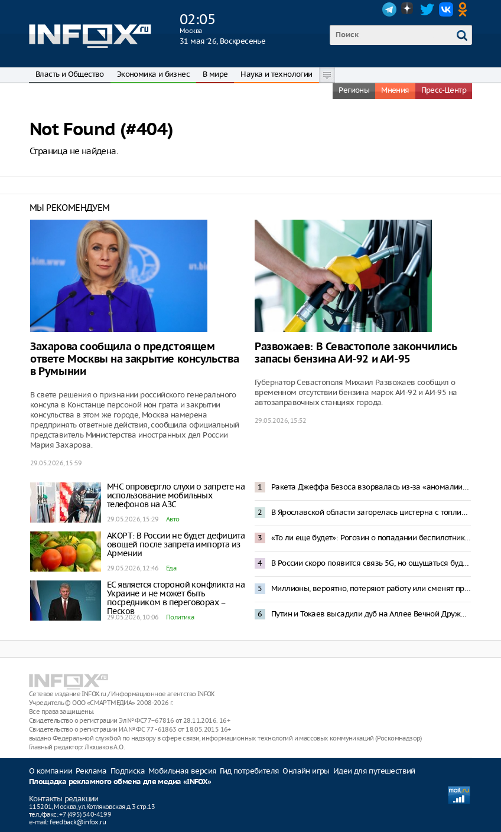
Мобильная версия (182, 770)
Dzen (408, 9)
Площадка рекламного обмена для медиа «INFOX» (120, 782)
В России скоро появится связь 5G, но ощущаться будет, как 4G (371, 563)
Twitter (427, 9)
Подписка (127, 770)
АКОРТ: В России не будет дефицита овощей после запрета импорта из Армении (176, 544)
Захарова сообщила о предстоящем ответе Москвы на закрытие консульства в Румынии (134, 359)
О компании (50, 770)
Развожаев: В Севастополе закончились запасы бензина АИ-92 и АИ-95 (356, 353)
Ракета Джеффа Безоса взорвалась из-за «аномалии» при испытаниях (371, 486)
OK (465, 9)
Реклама (91, 770)
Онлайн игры (305, 770)
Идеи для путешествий (374, 770)
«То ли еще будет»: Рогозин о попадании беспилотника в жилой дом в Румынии (371, 537)
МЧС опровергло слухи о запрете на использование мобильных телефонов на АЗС (176, 495)
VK (446, 9)
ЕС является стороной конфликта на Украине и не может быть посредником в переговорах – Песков (176, 597)
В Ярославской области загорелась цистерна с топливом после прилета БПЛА (371, 512)
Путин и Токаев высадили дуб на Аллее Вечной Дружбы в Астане (371, 613)
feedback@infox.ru (78, 822)
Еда (171, 568)
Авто (173, 519)
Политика (180, 617)
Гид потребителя (249, 770)
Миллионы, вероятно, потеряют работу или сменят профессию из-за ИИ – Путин (371, 588)
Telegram (389, 9)
